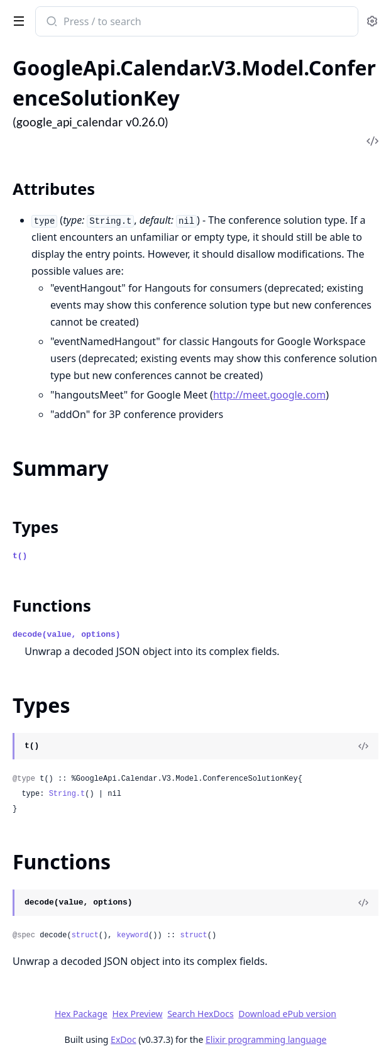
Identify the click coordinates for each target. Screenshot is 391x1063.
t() (20, 556)
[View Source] (363, 746)
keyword (132, 935)
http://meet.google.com (269, 395)
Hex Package (81, 1014)
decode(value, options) (67, 634)
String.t (67, 794)
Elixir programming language (266, 1039)
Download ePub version (287, 1014)
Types (35, 527)
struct (85, 935)
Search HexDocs (200, 1014)
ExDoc (123, 1039)
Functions (52, 606)
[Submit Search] (50, 22)
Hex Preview (138, 1014)
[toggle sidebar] (16, 20)
